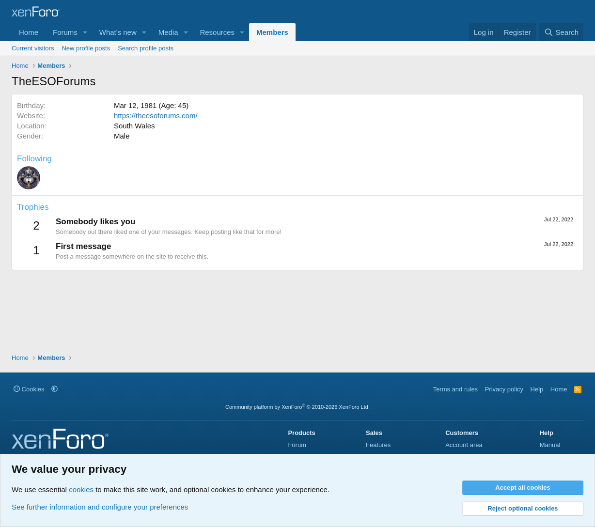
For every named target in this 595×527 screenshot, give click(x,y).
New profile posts (86, 48)
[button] (85, 32)
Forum (297, 445)
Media (168, 32)
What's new (118, 32)
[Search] (561, 32)
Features (378, 445)
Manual (550, 445)
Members (272, 32)
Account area (464, 445)
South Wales (134, 126)
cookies (81, 489)
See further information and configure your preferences (100, 507)
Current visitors (33, 48)
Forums (65, 32)
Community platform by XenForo (297, 407)
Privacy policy (504, 389)
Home (28, 32)
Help (537, 389)
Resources (217, 32)
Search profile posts (145, 48)
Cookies (29, 389)
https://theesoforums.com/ (156, 115)
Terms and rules (455, 389)
